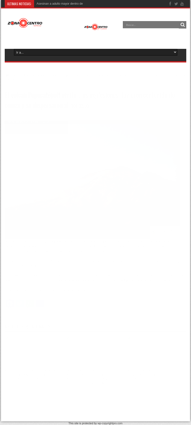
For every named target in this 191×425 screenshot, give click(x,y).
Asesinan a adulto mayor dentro (58, 3)
